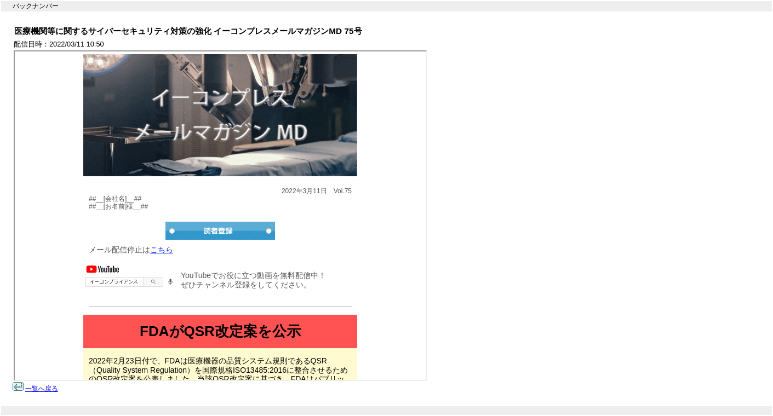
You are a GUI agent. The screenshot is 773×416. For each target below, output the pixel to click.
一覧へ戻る (41, 388)
